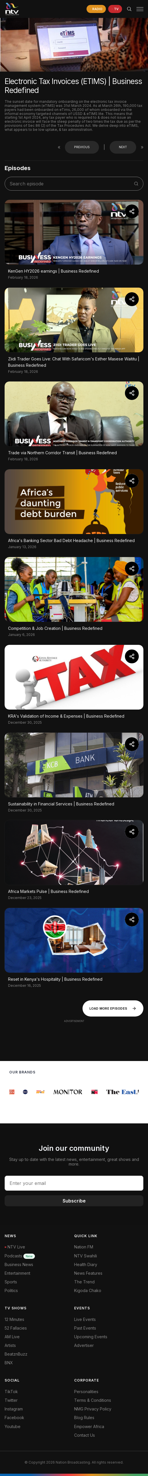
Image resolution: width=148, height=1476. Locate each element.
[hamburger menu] (139, 9)
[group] (12, 1092)
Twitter (11, 1400)
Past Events (85, 1328)
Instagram (14, 1408)
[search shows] (71, 183)
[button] (137, 9)
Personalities (86, 1391)
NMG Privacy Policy (92, 1408)
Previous (82, 147)
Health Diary (85, 1264)
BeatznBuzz (16, 1354)
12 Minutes (14, 1319)
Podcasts (20, 1255)
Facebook (14, 1417)
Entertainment (17, 1273)
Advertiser (84, 1345)
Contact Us (84, 1435)
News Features (88, 1273)
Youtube (12, 1426)
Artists (10, 1345)
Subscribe (74, 1201)
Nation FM (83, 1246)
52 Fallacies (16, 1328)
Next (123, 147)
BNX (9, 1362)
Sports (11, 1281)
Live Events (85, 1319)
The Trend (84, 1281)
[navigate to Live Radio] (96, 9)
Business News (19, 1264)
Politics (11, 1290)
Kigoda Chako (87, 1290)
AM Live (12, 1336)
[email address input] (74, 1183)
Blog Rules (84, 1417)
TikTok (11, 1391)
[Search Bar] (129, 9)
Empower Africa (89, 1426)
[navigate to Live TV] (115, 9)
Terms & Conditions (92, 1400)
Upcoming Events (90, 1336)
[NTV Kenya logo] (12, 9)
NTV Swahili (85, 1255)
